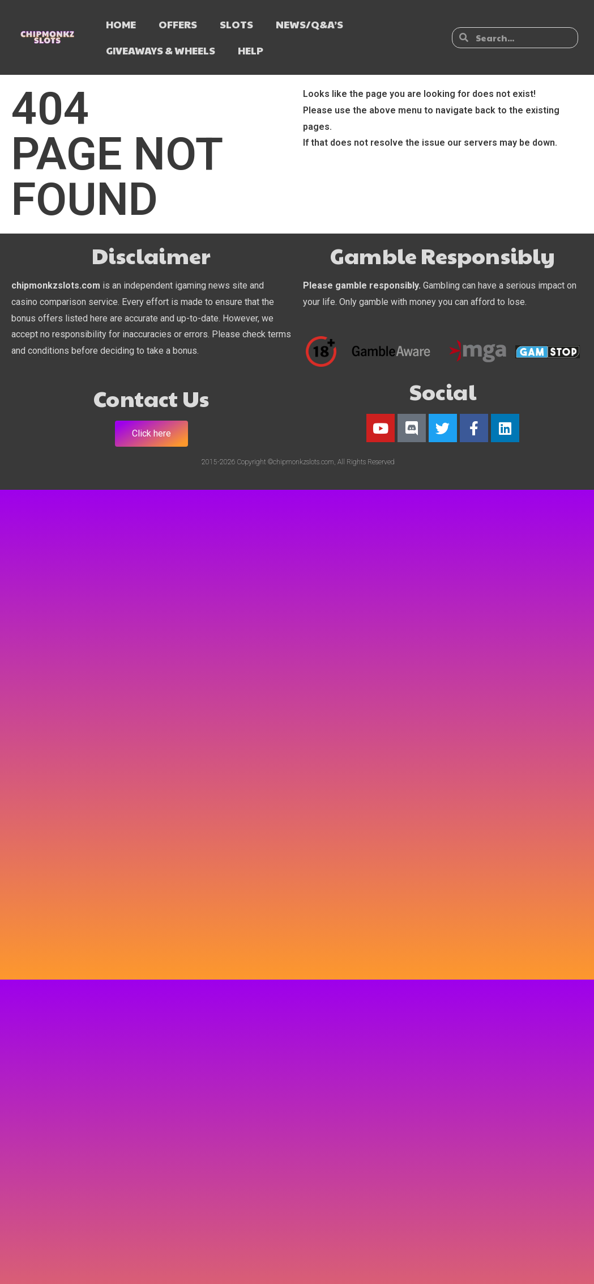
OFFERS (178, 24)
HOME (121, 24)
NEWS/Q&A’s (309, 24)
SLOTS (236, 24)
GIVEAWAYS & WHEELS (160, 50)
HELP (250, 50)
